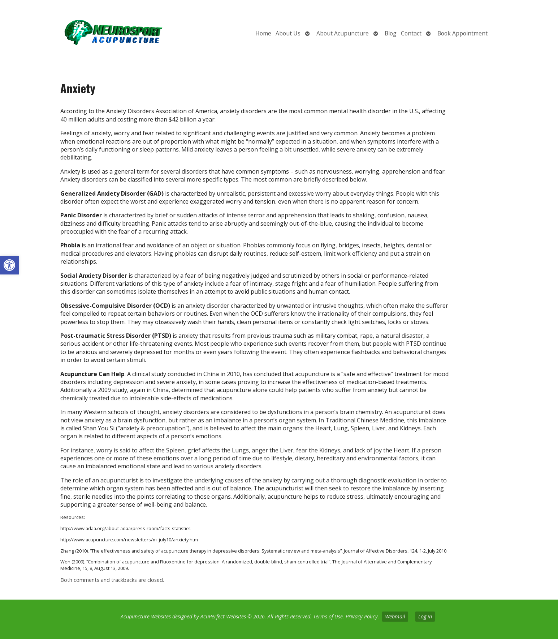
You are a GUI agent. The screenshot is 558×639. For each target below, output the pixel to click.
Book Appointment (462, 33)
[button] (9, 265)
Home (263, 33)
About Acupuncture (342, 33)
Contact (411, 33)
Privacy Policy (362, 616)
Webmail (395, 616)
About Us (288, 33)
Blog (391, 33)
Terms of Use (328, 616)
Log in (425, 616)
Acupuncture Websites (146, 616)
